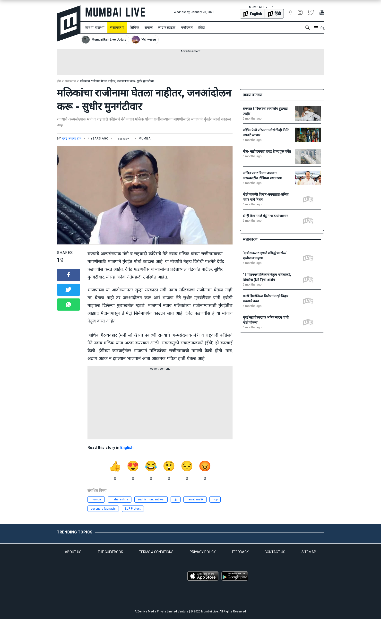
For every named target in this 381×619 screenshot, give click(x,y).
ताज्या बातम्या (95, 27)
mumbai (96, 499)
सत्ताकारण (117, 27)
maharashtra (119, 499)
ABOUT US (73, 552)
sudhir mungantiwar (151, 499)
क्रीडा (201, 27)
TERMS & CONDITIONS (156, 552)
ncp (215, 499)
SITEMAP (309, 552)
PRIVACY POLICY (203, 552)
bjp (175, 499)
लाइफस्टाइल (167, 27)
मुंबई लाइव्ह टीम (71, 138)
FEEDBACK (240, 552)
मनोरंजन (187, 27)
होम (59, 81)
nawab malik (195, 499)
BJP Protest (133, 508)
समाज (149, 27)
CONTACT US (275, 552)
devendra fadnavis (103, 508)
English (126, 447)
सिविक (134, 27)
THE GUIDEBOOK (110, 552)
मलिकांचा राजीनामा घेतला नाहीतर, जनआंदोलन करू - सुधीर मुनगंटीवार (117, 81)
